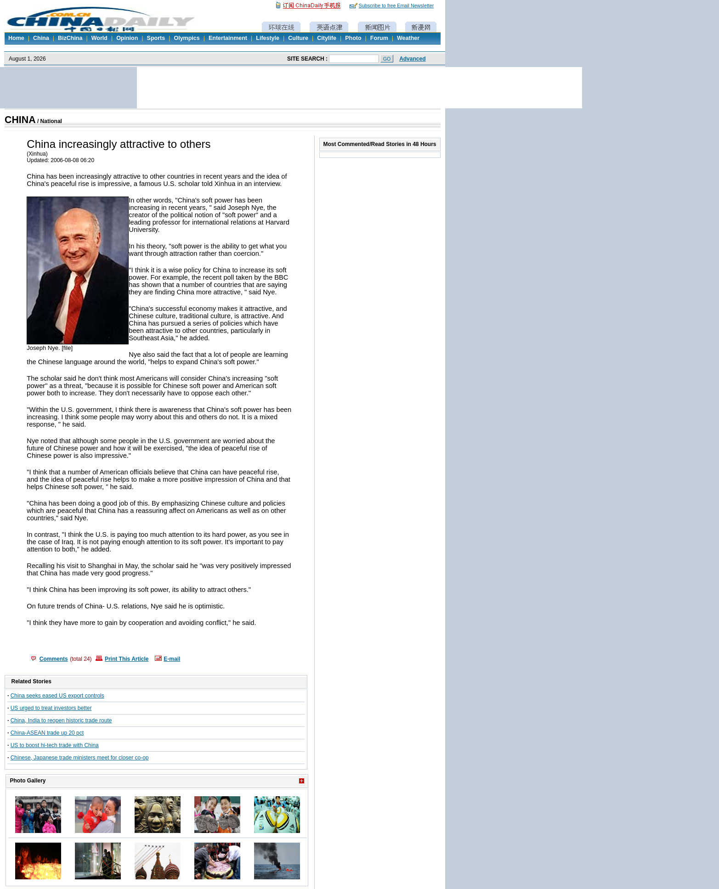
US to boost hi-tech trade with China (55, 745)
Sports (156, 38)
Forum (379, 38)
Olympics (186, 38)
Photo (353, 38)
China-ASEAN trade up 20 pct (47, 733)
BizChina (70, 38)
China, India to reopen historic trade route (61, 720)
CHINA (20, 119)
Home (16, 38)
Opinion (127, 38)
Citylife (326, 38)
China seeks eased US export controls (57, 695)
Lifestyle (267, 38)
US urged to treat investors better (51, 708)
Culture (298, 38)
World (99, 38)
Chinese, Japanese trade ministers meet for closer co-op (80, 757)
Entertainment (228, 38)
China (41, 38)
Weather (408, 38)
